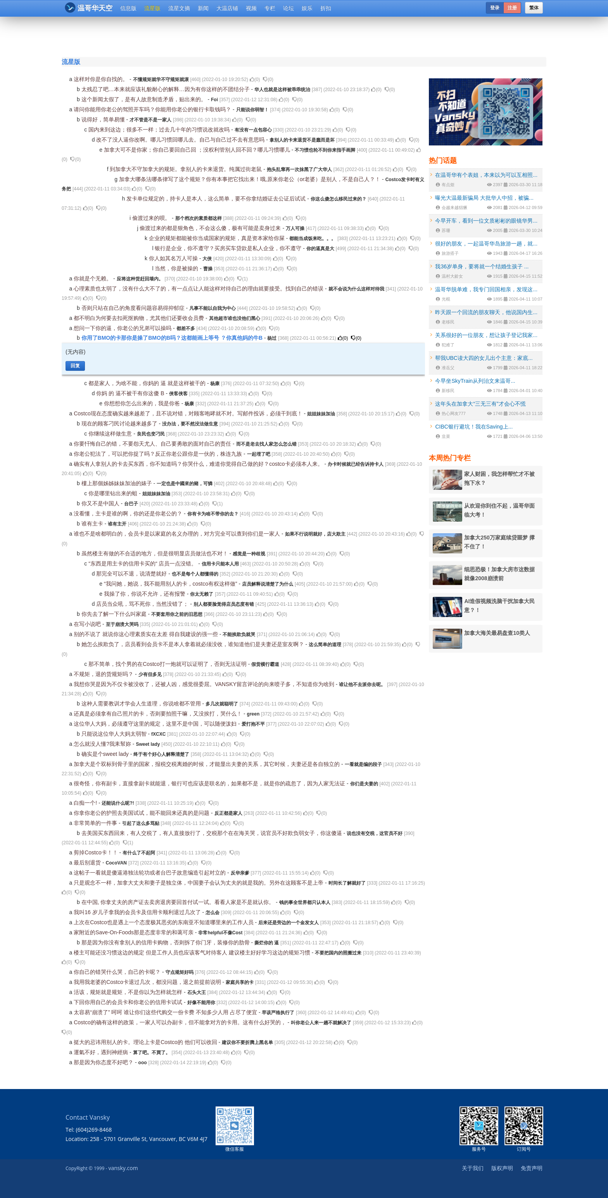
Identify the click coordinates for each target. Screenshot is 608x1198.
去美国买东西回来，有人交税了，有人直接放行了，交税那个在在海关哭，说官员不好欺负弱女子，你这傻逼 (212, 833)
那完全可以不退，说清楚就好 (132, 573)
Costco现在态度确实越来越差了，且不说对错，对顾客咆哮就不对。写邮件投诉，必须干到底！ (189, 413)
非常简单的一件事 (96, 823)
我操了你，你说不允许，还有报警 (145, 594)
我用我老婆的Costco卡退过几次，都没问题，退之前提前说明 (148, 982)
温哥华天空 (88, 7)
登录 (494, 7)
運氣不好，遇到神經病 (102, 1052)
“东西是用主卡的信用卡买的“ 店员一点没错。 (143, 563)
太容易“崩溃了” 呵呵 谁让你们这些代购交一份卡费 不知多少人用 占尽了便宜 (166, 1012)
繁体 (534, 7)
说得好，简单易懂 (103, 119)
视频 (251, 8)
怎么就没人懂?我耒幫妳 (103, 744)
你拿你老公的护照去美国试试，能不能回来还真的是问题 (142, 813)
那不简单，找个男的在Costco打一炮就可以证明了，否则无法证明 (168, 664)
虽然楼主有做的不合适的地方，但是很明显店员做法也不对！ (155, 553)
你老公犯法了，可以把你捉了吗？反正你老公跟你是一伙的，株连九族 (159, 454)
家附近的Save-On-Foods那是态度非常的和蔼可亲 (134, 932)
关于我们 (473, 1168)
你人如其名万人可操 (174, 258)
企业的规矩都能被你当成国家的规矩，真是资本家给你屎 (217, 238)
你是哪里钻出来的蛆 (113, 493)
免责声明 (531, 1168)
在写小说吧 (88, 624)
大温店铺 (227, 8)
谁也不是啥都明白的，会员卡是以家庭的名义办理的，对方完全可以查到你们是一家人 (178, 534)
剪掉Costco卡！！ (96, 852)
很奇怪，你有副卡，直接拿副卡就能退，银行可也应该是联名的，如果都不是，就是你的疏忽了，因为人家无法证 (210, 783)
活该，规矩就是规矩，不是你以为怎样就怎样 (129, 992)
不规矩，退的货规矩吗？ (104, 674)
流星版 (152, 8)
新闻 (203, 8)
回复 (75, 365)
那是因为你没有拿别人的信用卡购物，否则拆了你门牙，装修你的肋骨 (166, 942)
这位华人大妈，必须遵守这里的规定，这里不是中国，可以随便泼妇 (156, 724)
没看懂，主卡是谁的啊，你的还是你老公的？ (129, 513)
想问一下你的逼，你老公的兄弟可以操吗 (123, 328)
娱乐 (307, 8)
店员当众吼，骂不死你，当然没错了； (143, 604)
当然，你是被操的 (177, 268)
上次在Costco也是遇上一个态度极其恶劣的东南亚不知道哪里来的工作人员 (164, 922)
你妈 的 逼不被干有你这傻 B (131, 393)
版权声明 (502, 1168)
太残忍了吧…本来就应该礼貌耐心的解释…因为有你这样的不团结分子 (166, 89)
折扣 (325, 8)
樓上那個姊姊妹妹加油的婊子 (117, 483)
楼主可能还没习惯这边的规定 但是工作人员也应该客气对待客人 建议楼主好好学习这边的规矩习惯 (193, 952)
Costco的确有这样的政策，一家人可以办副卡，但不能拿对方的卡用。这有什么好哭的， (180, 1022)
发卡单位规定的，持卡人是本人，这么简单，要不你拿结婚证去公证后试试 (216, 198)
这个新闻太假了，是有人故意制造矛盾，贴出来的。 (144, 99)
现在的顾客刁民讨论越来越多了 (120, 423)
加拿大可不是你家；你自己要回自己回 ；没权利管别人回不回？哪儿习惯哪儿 (198, 150)
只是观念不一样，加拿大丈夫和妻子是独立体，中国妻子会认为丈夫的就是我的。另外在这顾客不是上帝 (199, 883)
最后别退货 (88, 862)
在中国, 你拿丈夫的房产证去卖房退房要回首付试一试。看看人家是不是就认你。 (178, 902)
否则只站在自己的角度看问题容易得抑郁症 (133, 308)
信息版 (128, 8)
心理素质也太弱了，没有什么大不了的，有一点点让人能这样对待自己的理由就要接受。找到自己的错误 (199, 288)
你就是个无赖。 (93, 278)
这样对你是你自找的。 (102, 79)
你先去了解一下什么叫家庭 (114, 614)
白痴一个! (86, 803)
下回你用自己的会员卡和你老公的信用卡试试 (129, 1002)
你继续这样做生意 (110, 433)
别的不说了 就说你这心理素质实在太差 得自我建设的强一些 (146, 634)
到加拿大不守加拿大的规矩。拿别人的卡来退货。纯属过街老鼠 (186, 169)
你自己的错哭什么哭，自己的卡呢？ (118, 972)
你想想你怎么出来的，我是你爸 (142, 403)
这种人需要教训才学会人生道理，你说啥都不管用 (141, 703)
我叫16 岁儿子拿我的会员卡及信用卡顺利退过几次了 (138, 912)
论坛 (288, 8)
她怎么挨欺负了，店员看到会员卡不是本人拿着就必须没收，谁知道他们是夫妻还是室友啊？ (193, 644)
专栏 (269, 8)
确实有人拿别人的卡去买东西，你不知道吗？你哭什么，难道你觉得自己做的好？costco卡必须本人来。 (199, 464)
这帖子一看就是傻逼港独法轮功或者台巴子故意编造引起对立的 (150, 873)
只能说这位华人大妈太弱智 (114, 734)
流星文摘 (179, 8)
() (255, 79)
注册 (512, 7)
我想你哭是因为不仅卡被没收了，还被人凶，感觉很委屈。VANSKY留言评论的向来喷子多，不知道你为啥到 (205, 684)
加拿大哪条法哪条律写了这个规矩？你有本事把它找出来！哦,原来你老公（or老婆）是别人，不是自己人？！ (250, 179)
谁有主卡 (93, 523)
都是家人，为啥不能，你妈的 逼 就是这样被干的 (147, 383)
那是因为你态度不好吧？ (104, 1062)
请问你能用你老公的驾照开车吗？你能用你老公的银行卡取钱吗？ (153, 109)
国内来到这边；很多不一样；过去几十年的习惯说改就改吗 (159, 129)
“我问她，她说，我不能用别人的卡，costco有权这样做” (171, 584)
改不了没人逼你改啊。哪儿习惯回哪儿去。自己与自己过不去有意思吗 (181, 140)
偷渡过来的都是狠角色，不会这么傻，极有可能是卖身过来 (211, 228)
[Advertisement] (257, 35)
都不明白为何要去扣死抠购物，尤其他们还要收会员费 (140, 318)
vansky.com (123, 1168)
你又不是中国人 (101, 503)
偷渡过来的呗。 (152, 218)
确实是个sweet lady (105, 754)
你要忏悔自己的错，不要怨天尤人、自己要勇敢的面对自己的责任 (153, 444)
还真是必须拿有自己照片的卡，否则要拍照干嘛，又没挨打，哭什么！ (159, 714)
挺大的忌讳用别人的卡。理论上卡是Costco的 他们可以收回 (146, 1042)
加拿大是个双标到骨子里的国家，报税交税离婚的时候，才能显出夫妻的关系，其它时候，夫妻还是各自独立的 (207, 764)
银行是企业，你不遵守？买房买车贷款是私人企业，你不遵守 (229, 248)
